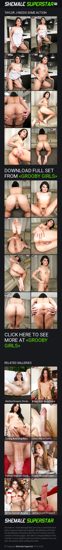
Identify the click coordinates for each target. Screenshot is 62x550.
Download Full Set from (30, 173)
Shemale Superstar (24, 546)
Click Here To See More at (26, 340)
